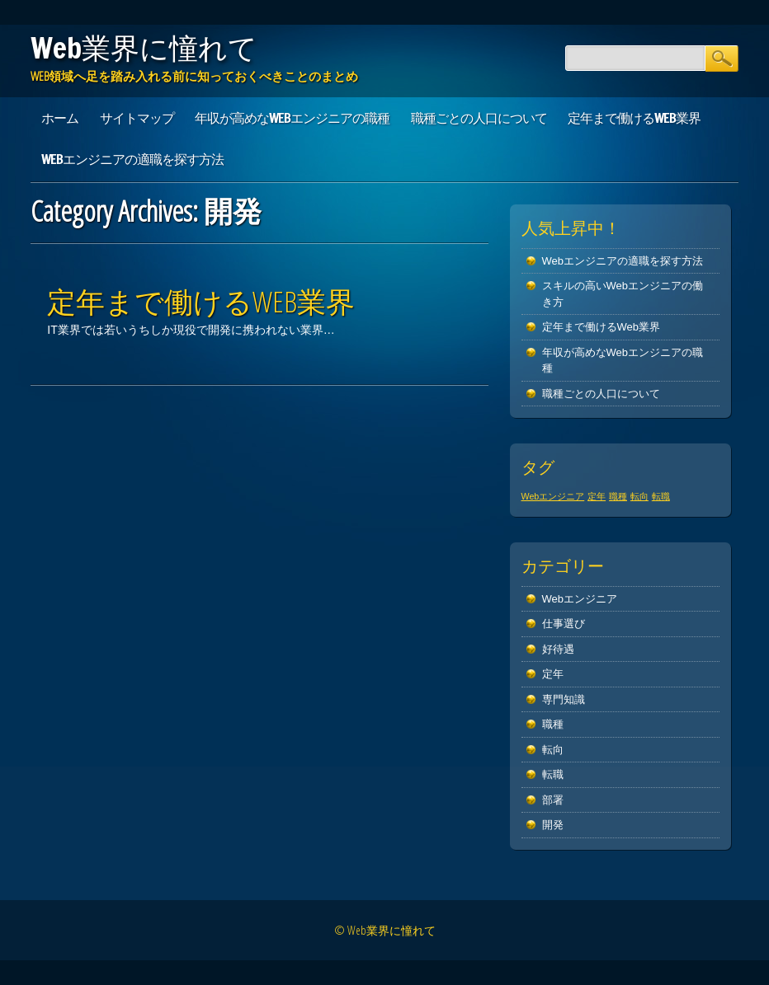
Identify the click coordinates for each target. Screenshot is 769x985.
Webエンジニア (580, 599)
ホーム (59, 118)
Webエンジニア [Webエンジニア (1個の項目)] (553, 496)
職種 (553, 724)
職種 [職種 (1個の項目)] (618, 496)
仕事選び (563, 623)
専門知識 (563, 699)
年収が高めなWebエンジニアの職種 (292, 118)
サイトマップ (137, 118)
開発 (553, 824)
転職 (553, 774)
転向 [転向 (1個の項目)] (639, 496)
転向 (553, 749)
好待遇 (558, 649)
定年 (553, 674)
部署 (553, 800)
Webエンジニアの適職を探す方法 (132, 159)
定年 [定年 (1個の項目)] (596, 496)
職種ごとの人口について (479, 118)
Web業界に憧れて (144, 47)
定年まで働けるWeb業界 (634, 118)
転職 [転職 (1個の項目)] (661, 496)
